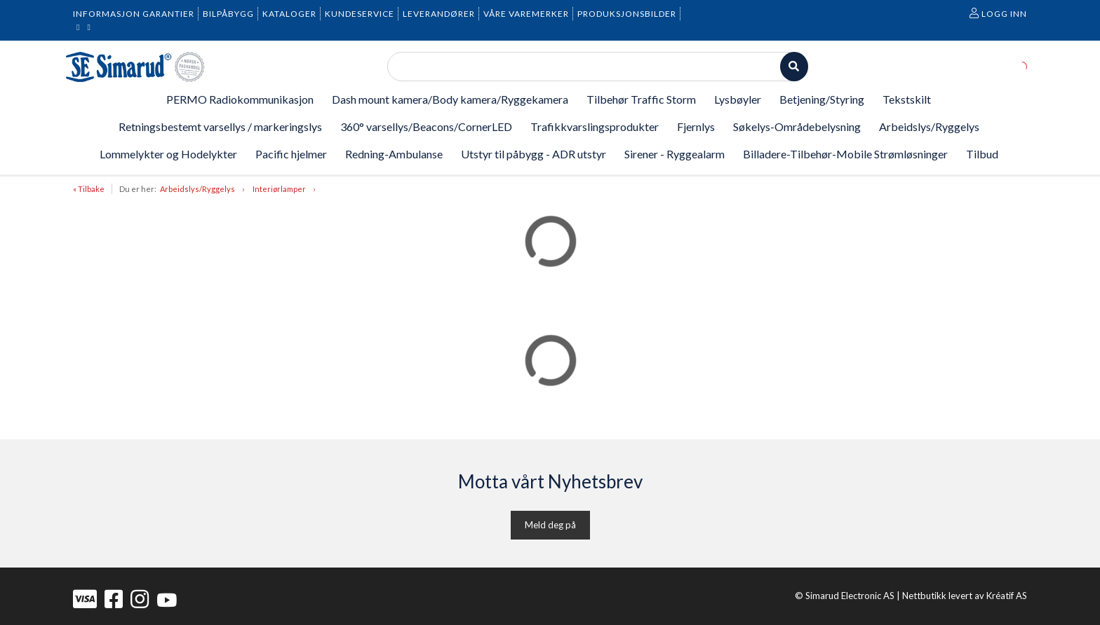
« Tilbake (89, 188)
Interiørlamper (279, 188)
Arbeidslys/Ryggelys (197, 188)
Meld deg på (550, 524)
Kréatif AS (1006, 595)
